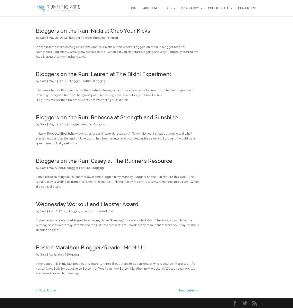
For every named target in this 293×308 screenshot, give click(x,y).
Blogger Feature (80, 37)
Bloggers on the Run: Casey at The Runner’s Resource (104, 161)
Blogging (99, 37)
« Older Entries (46, 290)
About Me (150, 8)
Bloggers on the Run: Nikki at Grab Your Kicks (93, 31)
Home (134, 8)
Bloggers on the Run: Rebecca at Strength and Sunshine (107, 117)
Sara (43, 37)
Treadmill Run (103, 211)
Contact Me (247, 8)
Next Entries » (189, 290)
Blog (167, 8)
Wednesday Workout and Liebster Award (87, 204)
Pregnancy (190, 8)
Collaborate (218, 8)
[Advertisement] (237, 89)
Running (112, 37)
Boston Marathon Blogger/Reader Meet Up (90, 247)
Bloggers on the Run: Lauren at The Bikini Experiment (103, 74)
